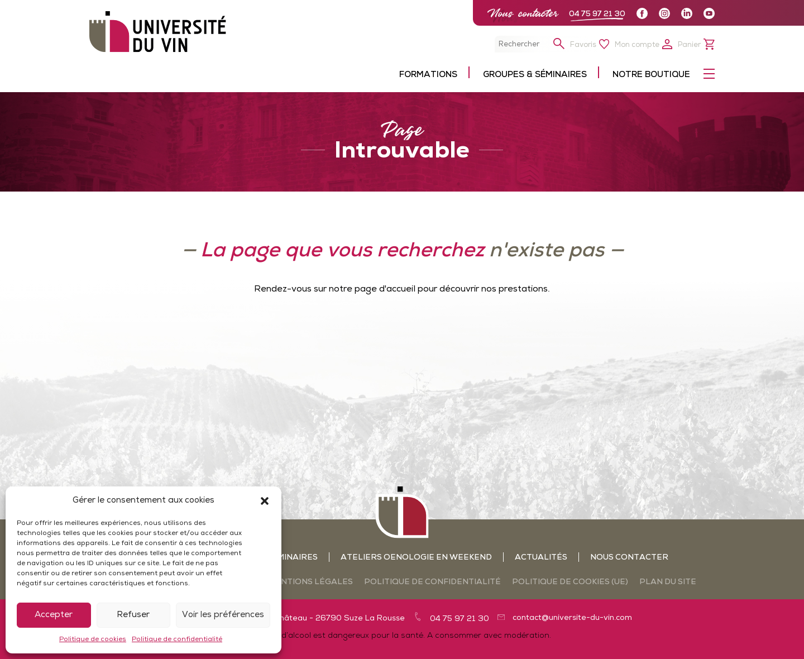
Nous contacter (522, 13)
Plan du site (667, 582)
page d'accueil (385, 289)
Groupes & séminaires (535, 75)
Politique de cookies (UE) (570, 582)
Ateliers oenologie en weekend (416, 557)
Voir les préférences (223, 615)
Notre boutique (651, 75)
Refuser (133, 615)
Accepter (54, 615)
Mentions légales (310, 582)
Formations (428, 75)
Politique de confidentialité (177, 639)
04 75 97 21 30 (597, 14)
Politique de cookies (92, 639)
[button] (264, 501)
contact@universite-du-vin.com (572, 618)
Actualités (541, 557)
